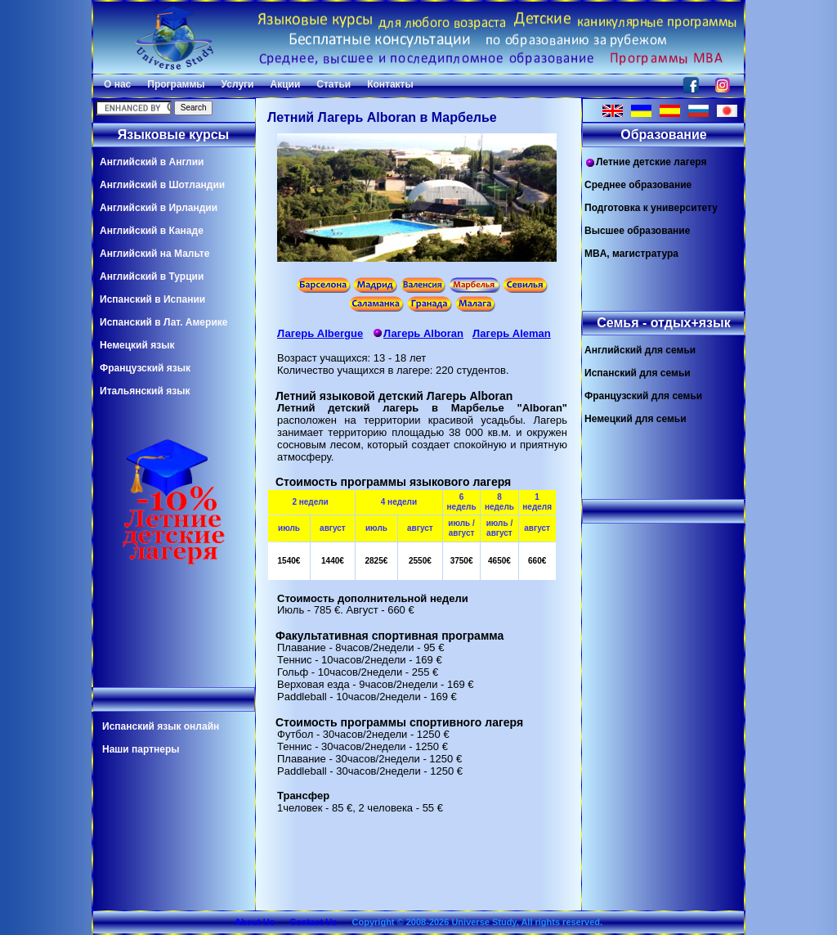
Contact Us (313, 922)
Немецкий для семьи (635, 419)
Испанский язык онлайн (160, 726)
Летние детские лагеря (645, 162)
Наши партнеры (141, 749)
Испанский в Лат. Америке (163, 322)
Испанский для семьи (637, 373)
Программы (175, 84)
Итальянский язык (145, 391)
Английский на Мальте (154, 253)
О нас (117, 84)
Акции (285, 84)
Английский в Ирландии (158, 208)
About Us (255, 922)
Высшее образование (637, 230)
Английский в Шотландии (162, 185)
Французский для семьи (643, 396)
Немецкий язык (137, 345)
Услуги (238, 84)
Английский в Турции (152, 276)
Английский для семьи (640, 350)
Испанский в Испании (152, 299)
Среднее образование (638, 185)
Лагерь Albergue (320, 333)
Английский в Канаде (152, 230)
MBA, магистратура (631, 253)
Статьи (333, 84)
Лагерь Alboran (417, 333)
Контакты (390, 84)
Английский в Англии (152, 162)
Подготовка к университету (651, 208)
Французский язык (145, 368)
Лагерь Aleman (511, 333)
